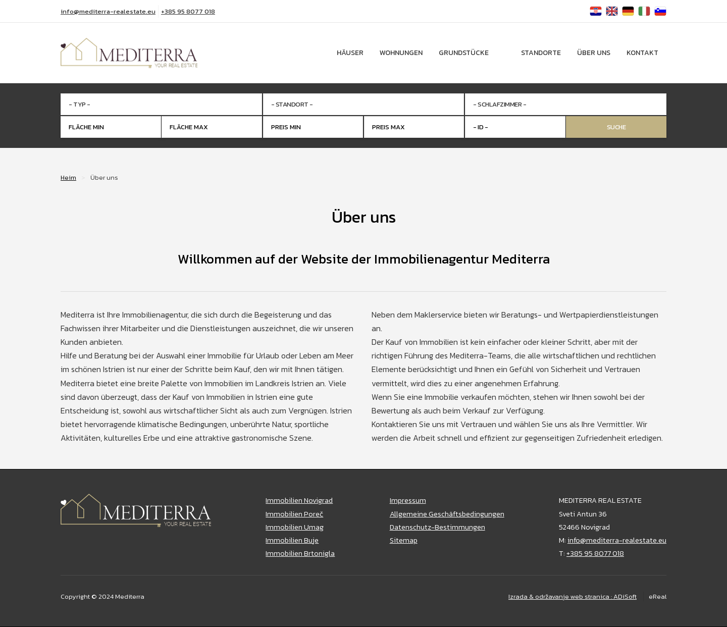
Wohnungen (401, 52)
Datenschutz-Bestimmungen (437, 527)
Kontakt (642, 52)
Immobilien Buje (292, 540)
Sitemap (404, 540)
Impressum (408, 500)
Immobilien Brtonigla (300, 553)
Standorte (541, 52)
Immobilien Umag (295, 527)
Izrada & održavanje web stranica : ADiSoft (572, 596)
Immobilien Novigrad (299, 500)
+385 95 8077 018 (188, 11)
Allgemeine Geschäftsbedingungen (447, 513)
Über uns (593, 52)
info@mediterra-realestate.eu (108, 11)
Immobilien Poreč (294, 513)
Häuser (350, 52)
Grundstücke (464, 52)
